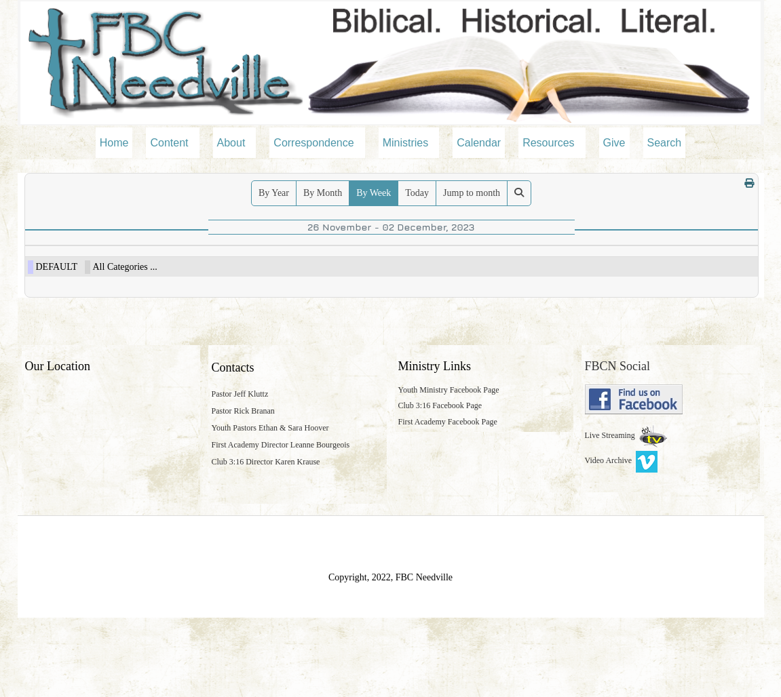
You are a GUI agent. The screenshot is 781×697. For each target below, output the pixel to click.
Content (169, 142)
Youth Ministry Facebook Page (448, 468)
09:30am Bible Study (64, 281)
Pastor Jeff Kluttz (240, 473)
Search (664, 142)
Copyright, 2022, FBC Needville (390, 657)
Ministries (406, 142)
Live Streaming (611, 514)
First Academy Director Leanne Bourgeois (281, 524)
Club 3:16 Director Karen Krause (266, 540)
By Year (274, 193)
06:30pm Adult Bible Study (385, 281)
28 (244, 267)
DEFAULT (56, 346)
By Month (322, 193)
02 (662, 267)
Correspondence (313, 142)
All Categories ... (125, 346)
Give (614, 142)
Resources (548, 142)
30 (453, 267)
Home (114, 142)
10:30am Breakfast (61, 298)
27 (139, 267)
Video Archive (621, 539)
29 (349, 267)
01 (558, 267)
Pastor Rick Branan (243, 490)
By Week (373, 193)
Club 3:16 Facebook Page (440, 484)
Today (417, 193)
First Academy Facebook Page (447, 501)
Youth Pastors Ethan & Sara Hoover (270, 507)
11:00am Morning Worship (72, 314)
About (231, 142)
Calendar (479, 142)
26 (35, 267)
